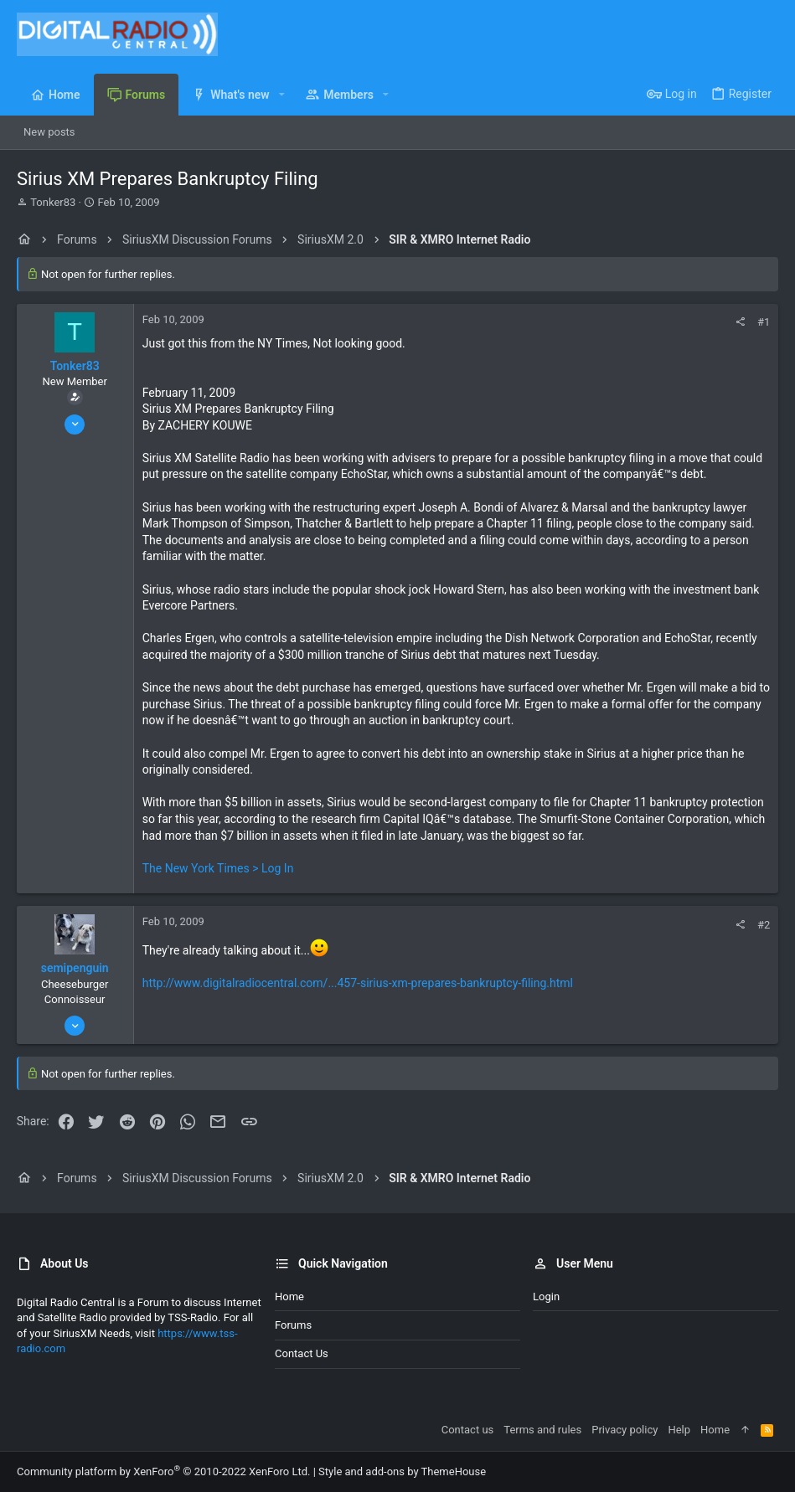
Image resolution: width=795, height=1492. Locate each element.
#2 (763, 924)
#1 (763, 322)
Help (679, 1429)
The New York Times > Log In (218, 868)
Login (546, 1296)
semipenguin (75, 968)
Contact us (301, 1353)
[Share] (740, 322)
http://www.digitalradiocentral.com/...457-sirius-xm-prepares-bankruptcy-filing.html (357, 983)
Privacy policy (624, 1429)
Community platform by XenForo (163, 1471)
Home (289, 1296)
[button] (281, 94)
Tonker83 (52, 202)
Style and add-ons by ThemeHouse (402, 1471)
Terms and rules (542, 1429)
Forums (293, 1325)
